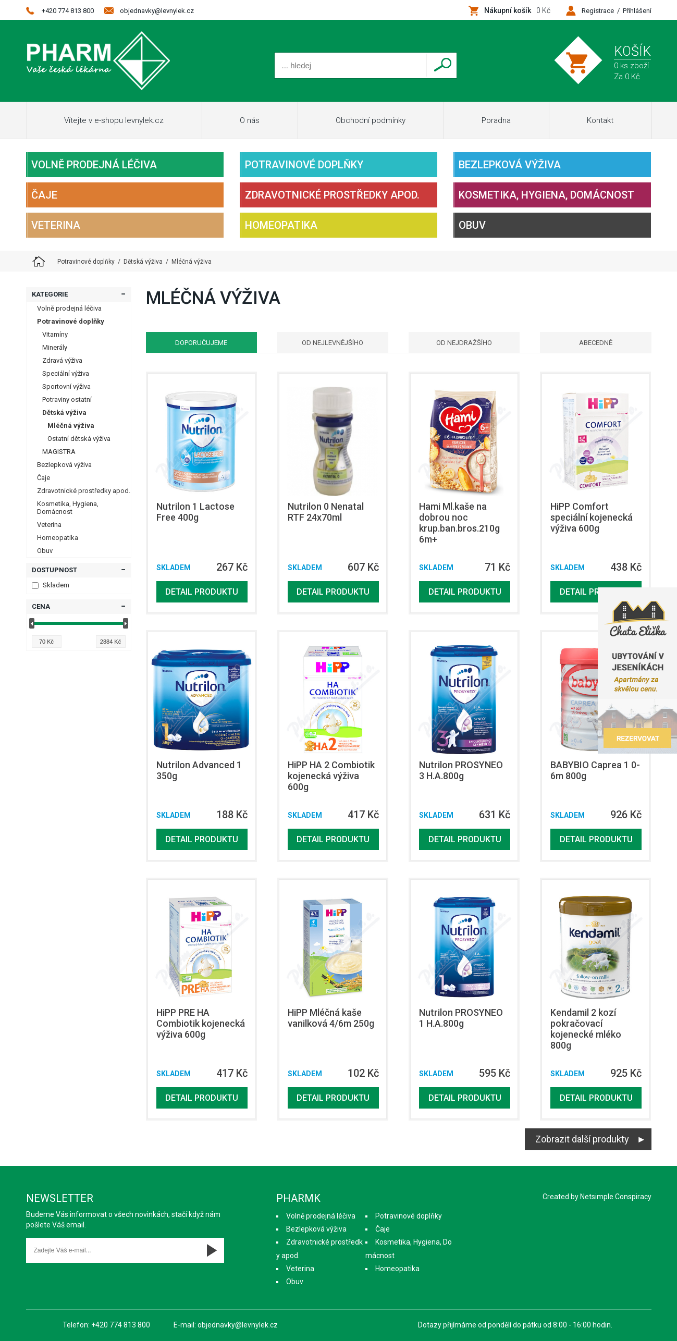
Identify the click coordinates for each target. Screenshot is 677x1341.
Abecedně (595, 343)
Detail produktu (201, 592)
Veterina (55, 225)
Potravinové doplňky (304, 164)
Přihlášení (637, 11)
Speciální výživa (65, 373)
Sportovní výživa (66, 386)
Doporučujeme (201, 343)
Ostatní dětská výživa (78, 438)
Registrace (598, 11)
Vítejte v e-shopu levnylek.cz (114, 120)
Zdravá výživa (62, 360)
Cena (41, 606)
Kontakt (600, 120)
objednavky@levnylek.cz (157, 11)
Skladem (50, 585)
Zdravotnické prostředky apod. (332, 195)
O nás (250, 120)
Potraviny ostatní (67, 399)
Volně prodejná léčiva (94, 164)
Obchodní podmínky (370, 120)
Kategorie (50, 294)
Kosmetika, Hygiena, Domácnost (546, 195)
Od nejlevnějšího (332, 343)
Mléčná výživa (70, 425)
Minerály (54, 347)
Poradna (496, 120)
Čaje (44, 195)
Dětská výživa (64, 412)
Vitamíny (55, 334)
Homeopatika (281, 225)
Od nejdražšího (464, 343)
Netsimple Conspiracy (615, 1196)
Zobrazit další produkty (582, 1139)
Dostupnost (54, 570)
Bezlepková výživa (510, 164)
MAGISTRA (59, 452)
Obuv (472, 225)
